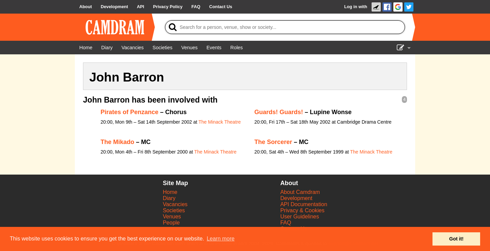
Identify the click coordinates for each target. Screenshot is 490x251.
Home (170, 192)
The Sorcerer (273, 142)
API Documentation (303, 204)
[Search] (285, 27)
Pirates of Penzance (130, 112)
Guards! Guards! (279, 112)
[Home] (86, 47)
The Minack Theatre (219, 122)
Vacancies (175, 204)
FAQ (285, 223)
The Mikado (117, 142)
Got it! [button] (456, 238)
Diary (169, 198)
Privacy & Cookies (302, 210)
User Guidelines (299, 216)
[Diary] (107, 47)
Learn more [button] (220, 238)
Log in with (355, 6)
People (171, 223)
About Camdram (300, 192)
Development (296, 198)
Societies (174, 210)
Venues (172, 216)
